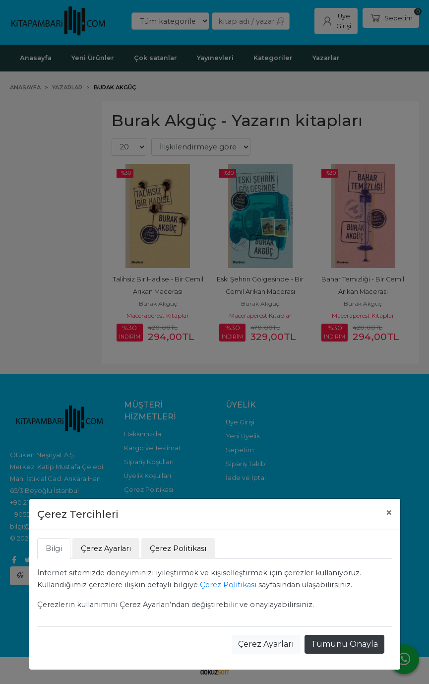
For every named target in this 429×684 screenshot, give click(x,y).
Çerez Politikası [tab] (178, 548)
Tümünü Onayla (344, 644)
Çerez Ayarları (266, 644)
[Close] (388, 513)
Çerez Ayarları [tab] (106, 548)
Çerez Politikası (228, 584)
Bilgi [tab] (54, 548)
